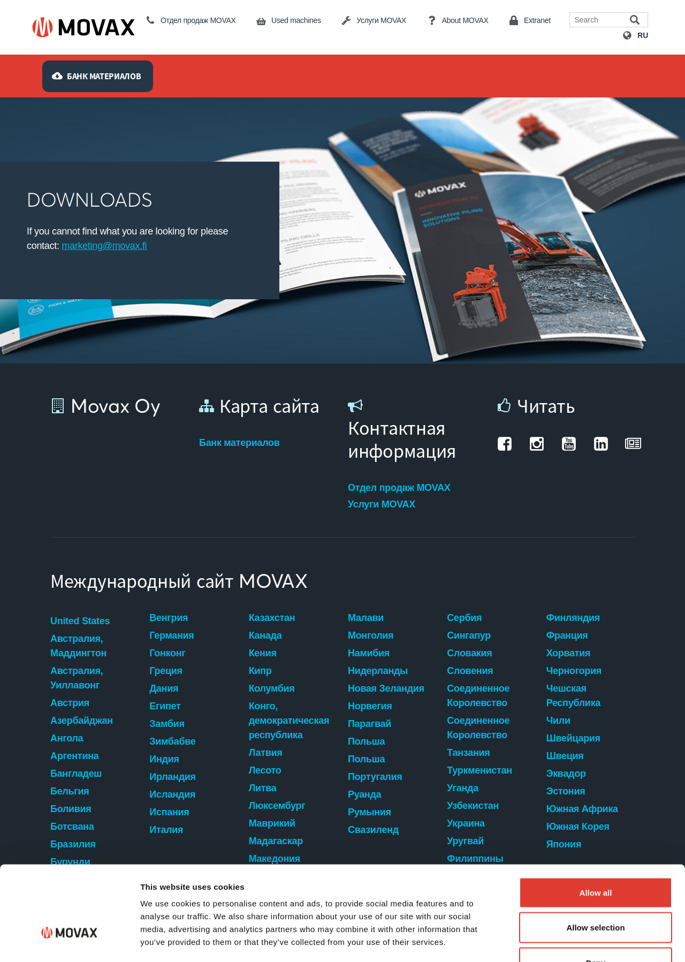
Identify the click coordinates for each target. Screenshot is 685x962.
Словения (470, 670)
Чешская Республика (573, 695)
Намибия (369, 653)
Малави (366, 617)
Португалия (375, 776)
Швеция (565, 756)
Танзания (468, 752)
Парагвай (369, 723)
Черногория (574, 670)
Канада (265, 635)
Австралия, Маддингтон (78, 645)
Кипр (260, 670)
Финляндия (573, 617)
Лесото (265, 770)
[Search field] (601, 20)
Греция (165, 670)
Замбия (166, 723)
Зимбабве (172, 741)
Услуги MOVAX (381, 504)
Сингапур (469, 635)
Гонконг (167, 653)
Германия (171, 635)
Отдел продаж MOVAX (399, 487)
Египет (164, 706)
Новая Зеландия (386, 688)
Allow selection (595, 856)
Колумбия (272, 688)
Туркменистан (479, 770)
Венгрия (168, 617)
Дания (163, 688)
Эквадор (566, 773)
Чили (558, 720)
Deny (596, 891)
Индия (164, 759)
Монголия (370, 635)
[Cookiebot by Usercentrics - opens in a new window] (69, 941)
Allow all (596, 821)
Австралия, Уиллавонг (76, 678)
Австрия (69, 703)
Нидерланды (378, 670)
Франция (567, 635)
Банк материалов (239, 442)
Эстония (565, 791)
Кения (263, 653)
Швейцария (573, 738)
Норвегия (370, 706)
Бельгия (69, 791)
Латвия (266, 752)
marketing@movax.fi (104, 245)
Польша (366, 741)
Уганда (462, 788)
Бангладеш (76, 773)
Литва (263, 788)
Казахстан (272, 617)
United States (80, 621)
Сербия (464, 617)
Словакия (469, 653)
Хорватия (568, 653)
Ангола (66, 738)
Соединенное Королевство (478, 695)
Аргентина (74, 756)
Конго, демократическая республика (289, 720)
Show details (562, 940)
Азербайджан (81, 720)
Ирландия (172, 776)
